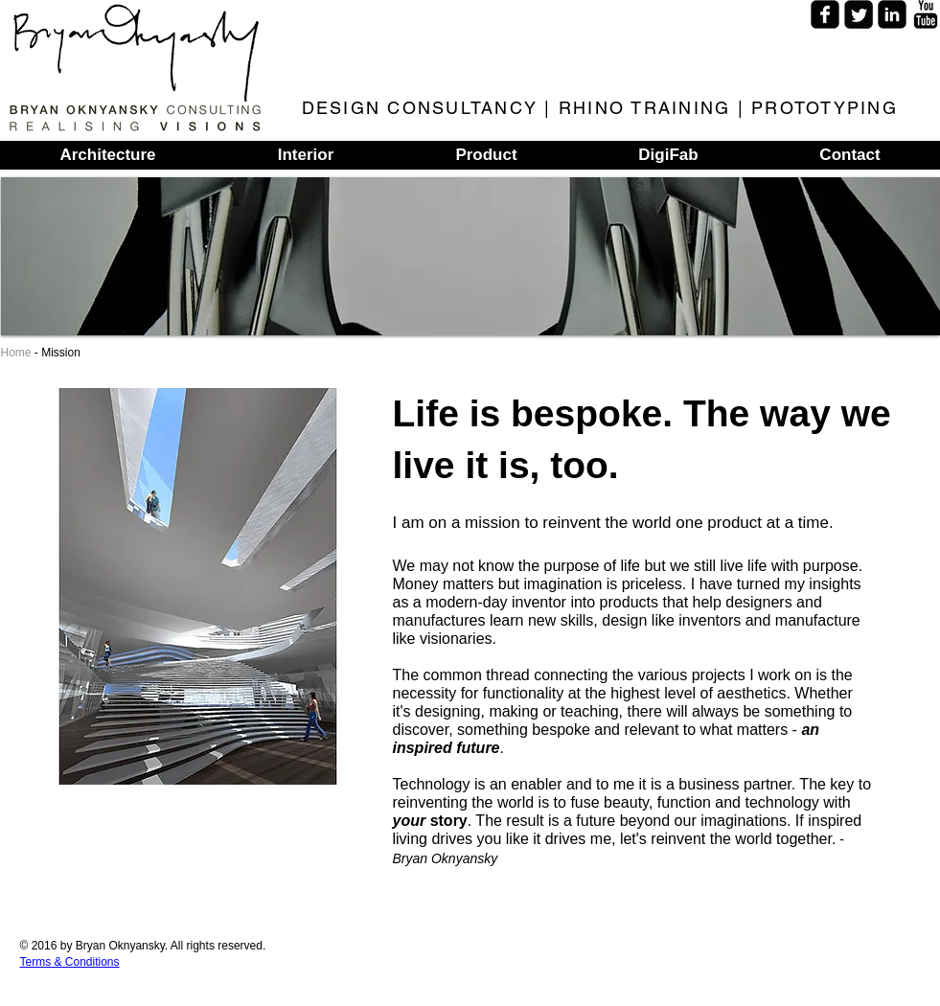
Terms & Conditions (70, 962)
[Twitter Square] (858, 14)
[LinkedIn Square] (892, 14)
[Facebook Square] (825, 14)
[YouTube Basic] (925, 14)
